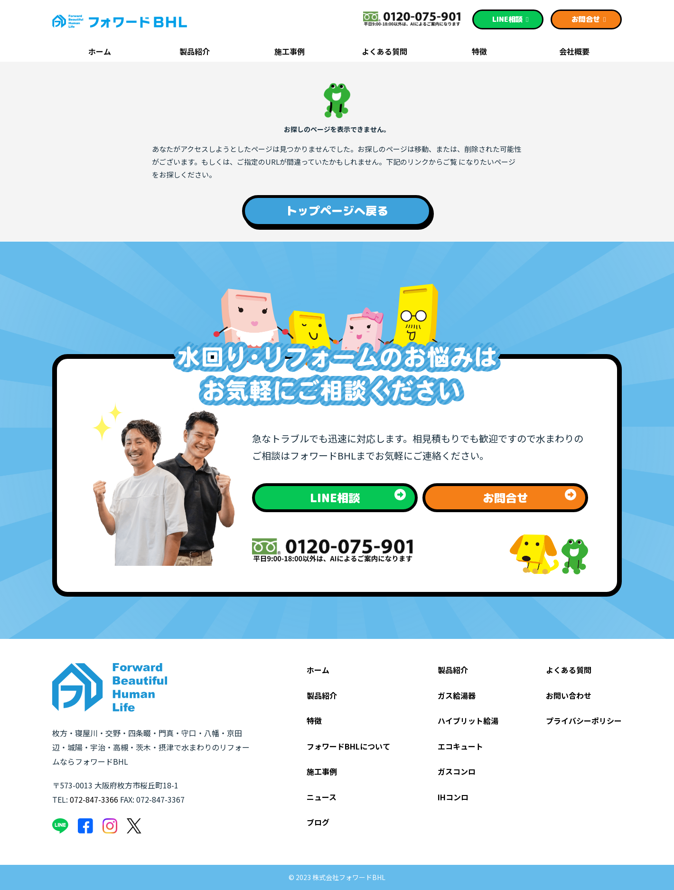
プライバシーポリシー (584, 720)
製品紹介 (194, 52)
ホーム (99, 52)
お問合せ (588, 19)
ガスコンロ (457, 771)
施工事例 (289, 52)
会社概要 (574, 52)
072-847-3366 (94, 799)
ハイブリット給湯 (468, 720)
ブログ (318, 822)
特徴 (479, 52)
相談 (510, 19)
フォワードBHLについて (348, 746)
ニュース (322, 797)
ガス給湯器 (457, 695)
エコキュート (460, 746)
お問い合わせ (568, 695)
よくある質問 (384, 52)
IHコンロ (453, 797)
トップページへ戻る (337, 211)
